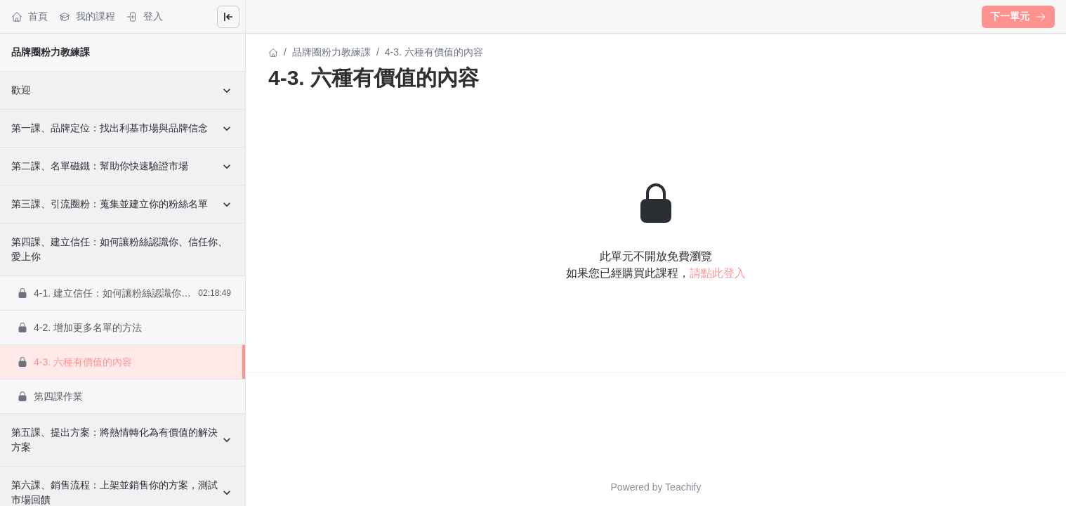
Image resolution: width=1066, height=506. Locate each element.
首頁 (29, 16)
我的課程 (87, 16)
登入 (144, 16)
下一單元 (1018, 16)
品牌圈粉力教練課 (50, 52)
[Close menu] (228, 17)
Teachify (683, 487)
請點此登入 (718, 273)
